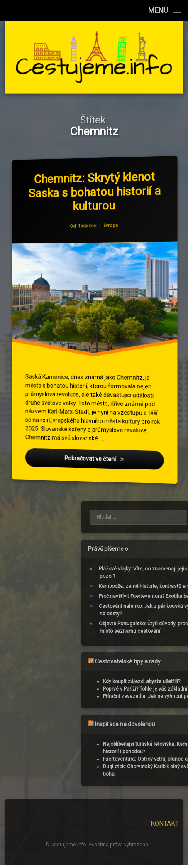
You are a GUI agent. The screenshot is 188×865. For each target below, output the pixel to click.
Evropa (111, 225)
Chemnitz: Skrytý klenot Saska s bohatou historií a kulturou (96, 190)
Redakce (87, 226)
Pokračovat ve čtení (115, 463)
